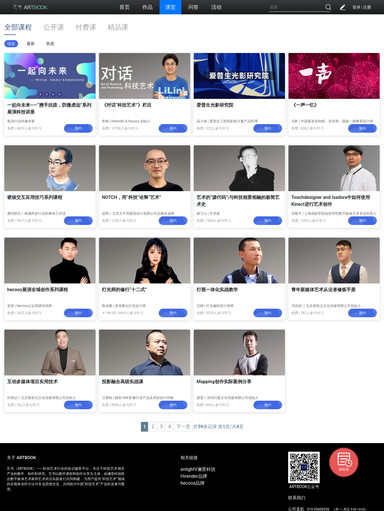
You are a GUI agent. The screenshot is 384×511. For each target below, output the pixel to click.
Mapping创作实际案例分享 (224, 381)
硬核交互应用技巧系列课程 (34, 197)
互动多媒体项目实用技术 (32, 381)
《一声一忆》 (305, 105)
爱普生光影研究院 (215, 105)
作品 (147, 7)
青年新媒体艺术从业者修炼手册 (323, 289)
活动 (216, 7)
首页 (124, 7)
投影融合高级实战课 (122, 381)
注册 (367, 7)
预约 (78, 128)
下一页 (183, 426)
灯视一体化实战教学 (217, 289)
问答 (193, 7)
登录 (356, 7)
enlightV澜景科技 (198, 469)
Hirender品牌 (194, 476)
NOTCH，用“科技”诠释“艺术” (131, 197)
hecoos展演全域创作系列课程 (37, 289)
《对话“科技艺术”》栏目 (127, 105)
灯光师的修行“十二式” (124, 289)
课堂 (170, 7)
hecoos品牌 (193, 483)
